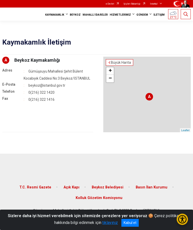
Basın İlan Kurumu (151, 187)
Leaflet (185, 130)
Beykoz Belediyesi (107, 187)
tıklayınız (110, 222)
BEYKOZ (75, 14)
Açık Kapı (71, 187)
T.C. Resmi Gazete (35, 187)
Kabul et (130, 223)
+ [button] (110, 71)
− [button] (110, 78)
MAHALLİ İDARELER (95, 14)
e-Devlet (110, 4)
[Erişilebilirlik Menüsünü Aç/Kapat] (182, 219)
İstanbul (154, 4)
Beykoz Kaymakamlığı (37, 60)
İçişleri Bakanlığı (132, 4)
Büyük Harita (121, 62)
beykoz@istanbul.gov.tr (46, 85)
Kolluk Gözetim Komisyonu (99, 198)
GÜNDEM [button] (142, 14)
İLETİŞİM (159, 14)
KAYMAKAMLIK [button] (54, 14)
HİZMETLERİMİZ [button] (120, 14)
